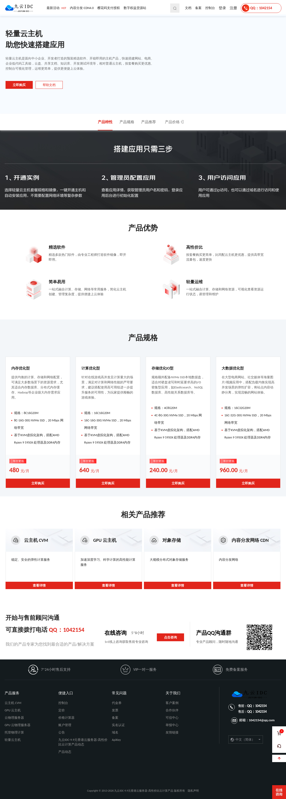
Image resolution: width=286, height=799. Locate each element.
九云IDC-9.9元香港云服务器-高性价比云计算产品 (20, 8)
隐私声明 (193, 790)
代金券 (117, 703)
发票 (115, 710)
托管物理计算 (14, 732)
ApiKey (116, 740)
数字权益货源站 (135, 8)
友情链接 (172, 732)
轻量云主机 (13, 740)
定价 (61, 710)
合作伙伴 (172, 710)
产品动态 (64, 752)
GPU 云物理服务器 (17, 725)
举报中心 (172, 725)
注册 (233, 8)
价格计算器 (66, 718)
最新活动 (56, 8)
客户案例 (172, 703)
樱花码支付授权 (108, 8)
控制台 (210, 8)
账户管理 (64, 725)
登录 (222, 8)
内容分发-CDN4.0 (82, 8)
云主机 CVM (13, 703)
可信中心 (172, 718)
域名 (115, 732)
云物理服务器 (14, 718)
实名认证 (118, 725)
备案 (198, 8)
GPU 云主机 (13, 710)
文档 (188, 8)
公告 (61, 732)
